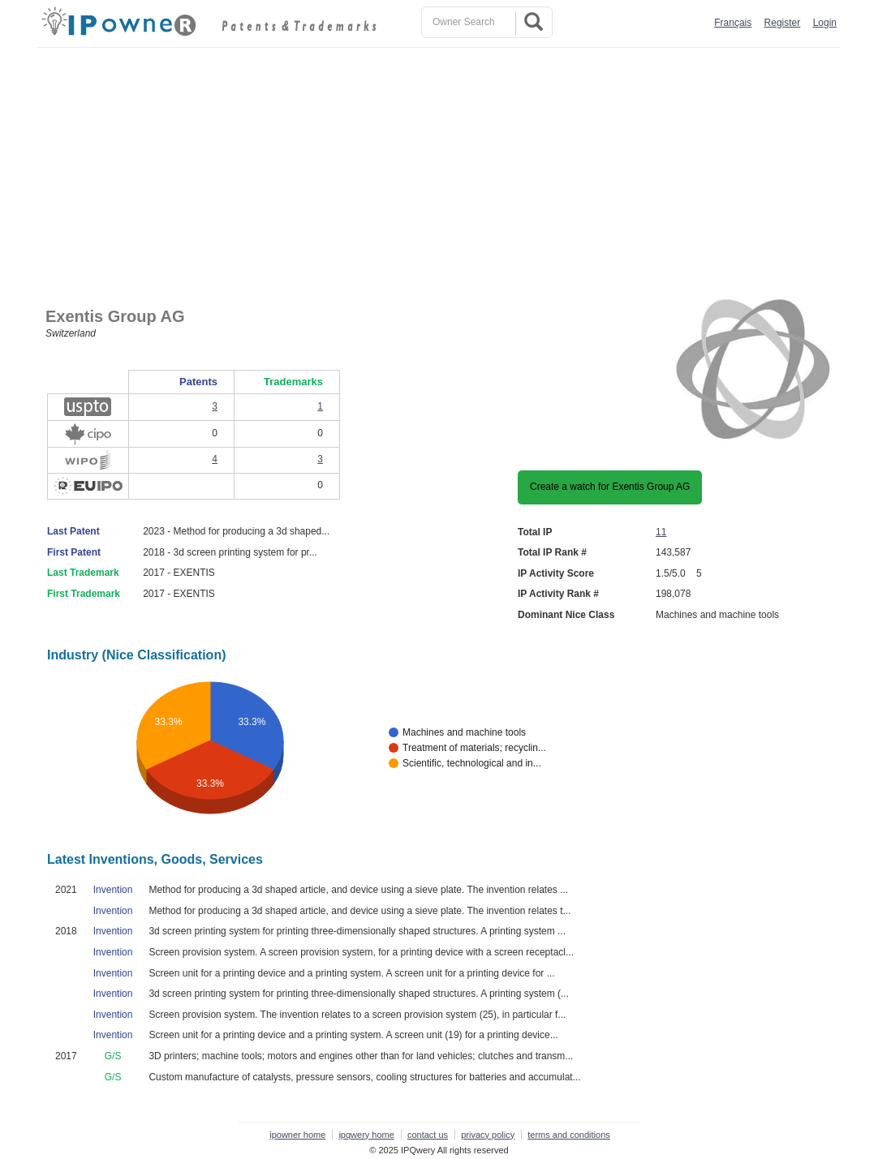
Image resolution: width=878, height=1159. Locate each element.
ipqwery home (366, 1135)
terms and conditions (568, 1135)
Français (732, 22)
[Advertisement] (443, 169)
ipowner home (297, 1135)
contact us (427, 1135)
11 (661, 532)
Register (782, 22)
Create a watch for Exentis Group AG (610, 486)
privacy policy (487, 1135)
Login (825, 22)
